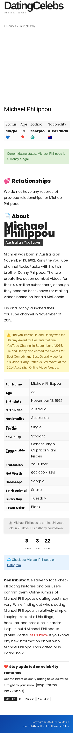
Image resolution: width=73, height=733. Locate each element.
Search (26, 726)
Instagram (14, 565)
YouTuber (43, 698)
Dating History (27, 26)
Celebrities (10, 26)
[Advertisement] (36, 66)
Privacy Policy (60, 726)
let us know (38, 635)
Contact (46, 726)
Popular (30, 698)
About (36, 726)
